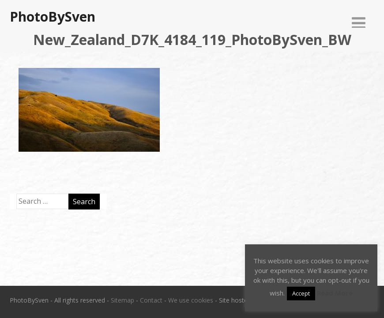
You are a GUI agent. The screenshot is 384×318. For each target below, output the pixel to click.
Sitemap (122, 300)
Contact (151, 300)
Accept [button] (301, 293)
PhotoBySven (52, 16)
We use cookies (190, 300)
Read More (335, 292)
